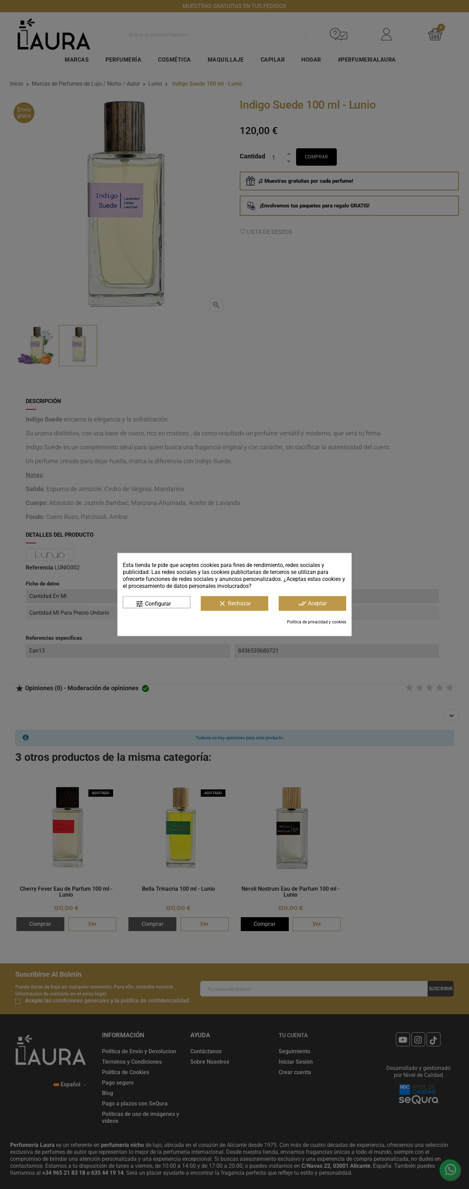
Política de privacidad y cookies (316, 622)
